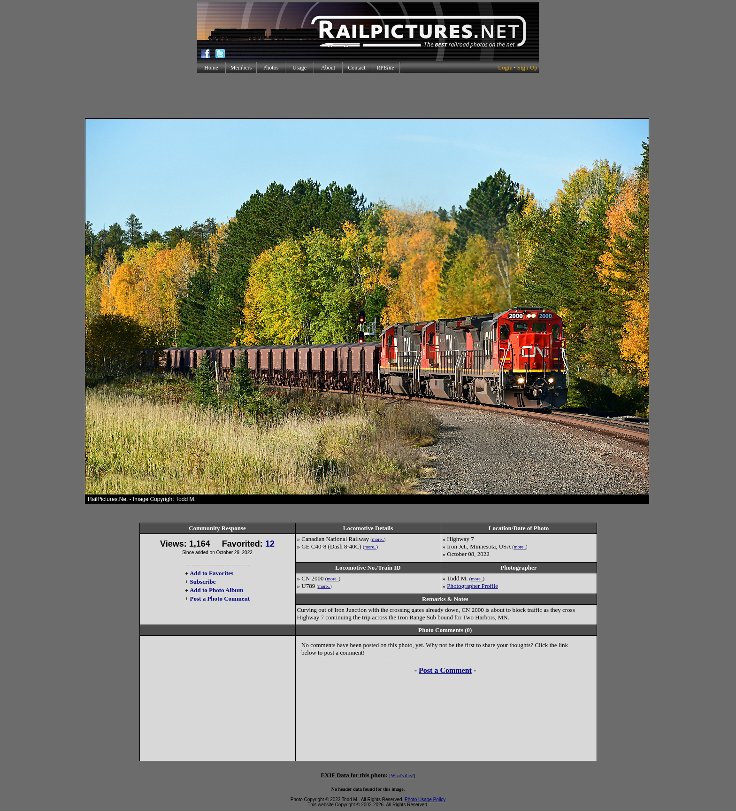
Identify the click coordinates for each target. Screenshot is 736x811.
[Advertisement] (368, 96)
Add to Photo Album (217, 590)
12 (270, 543)
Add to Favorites (211, 573)
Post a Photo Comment (220, 598)
